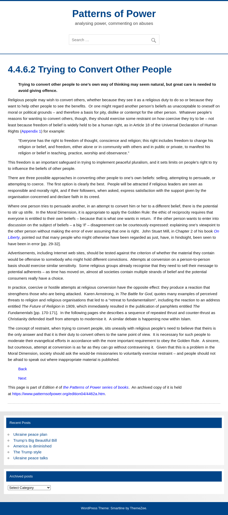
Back (22, 369)
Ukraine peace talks (30, 458)
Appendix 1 (31, 131)
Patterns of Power (114, 13)
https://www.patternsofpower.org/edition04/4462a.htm (58, 393)
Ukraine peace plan (30, 434)
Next (22, 378)
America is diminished (32, 446)
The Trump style (27, 452)
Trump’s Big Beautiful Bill (35, 440)
